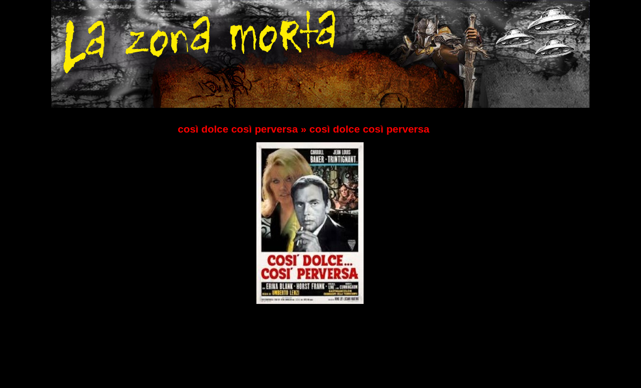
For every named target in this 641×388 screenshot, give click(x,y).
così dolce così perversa (238, 129)
